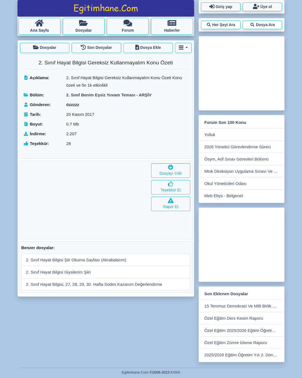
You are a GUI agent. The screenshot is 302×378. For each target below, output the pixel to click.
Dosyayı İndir (170, 170)
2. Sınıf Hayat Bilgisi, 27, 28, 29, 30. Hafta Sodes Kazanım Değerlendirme (94, 284)
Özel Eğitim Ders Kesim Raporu (233, 318)
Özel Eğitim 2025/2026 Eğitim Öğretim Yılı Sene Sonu (243, 330)
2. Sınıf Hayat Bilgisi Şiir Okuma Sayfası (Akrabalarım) (76, 259)
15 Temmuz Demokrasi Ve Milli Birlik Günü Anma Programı (243, 306)
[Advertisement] (84, 200)
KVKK (175, 372)
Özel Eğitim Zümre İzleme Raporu (235, 342)
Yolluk (209, 134)
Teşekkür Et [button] (171, 187)
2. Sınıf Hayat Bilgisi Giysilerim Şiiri (58, 272)
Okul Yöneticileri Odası (225, 183)
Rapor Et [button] (170, 204)
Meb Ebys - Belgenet (223, 195)
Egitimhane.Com (135, 372)
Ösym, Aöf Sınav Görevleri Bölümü (236, 159)
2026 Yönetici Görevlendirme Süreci (237, 146)
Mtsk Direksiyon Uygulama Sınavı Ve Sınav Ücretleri (243, 171)
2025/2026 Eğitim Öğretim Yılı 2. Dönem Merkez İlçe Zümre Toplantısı (243, 354)
